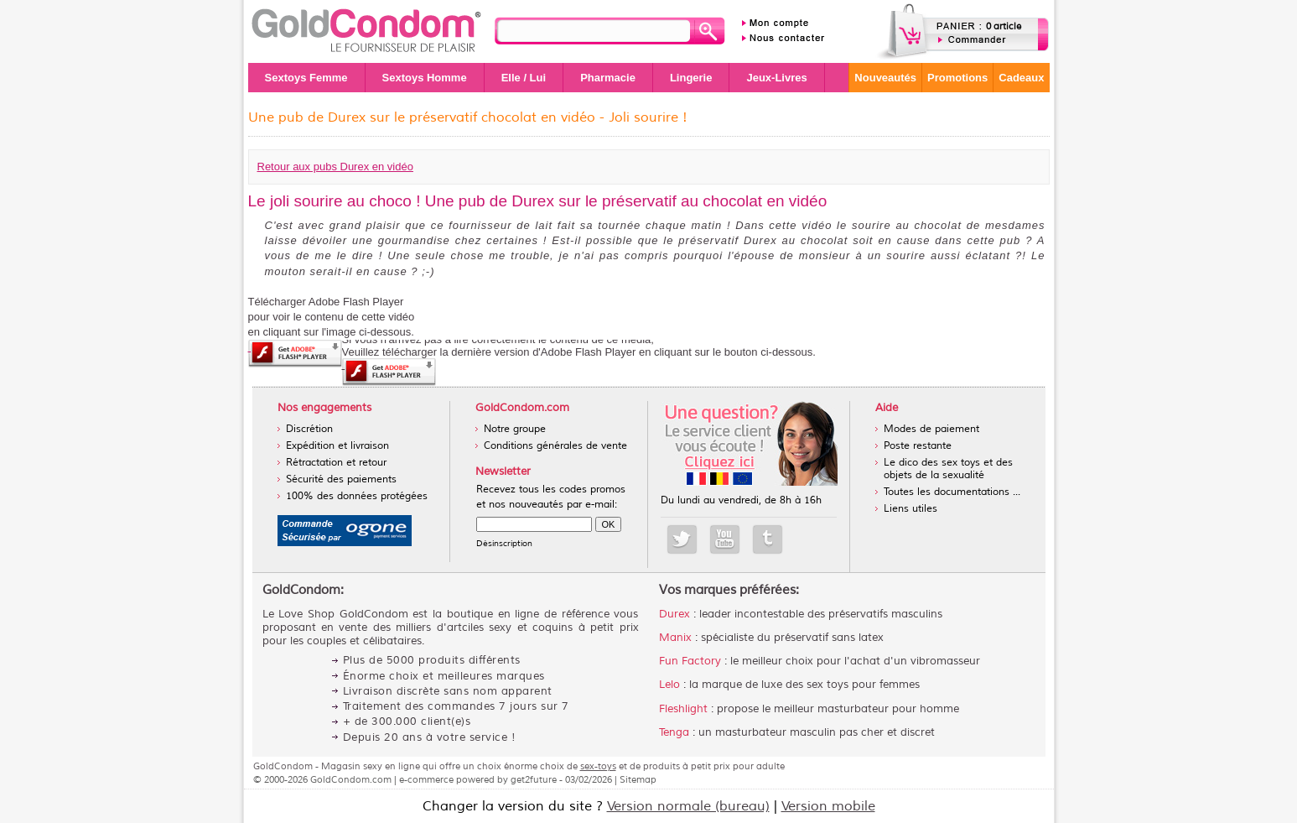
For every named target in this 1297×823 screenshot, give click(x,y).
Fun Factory (690, 661)
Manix (675, 637)
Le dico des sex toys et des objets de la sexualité (948, 469)
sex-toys (598, 766)
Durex (674, 614)
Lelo (669, 684)
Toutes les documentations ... (952, 492)
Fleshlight (683, 709)
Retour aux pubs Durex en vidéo (335, 166)
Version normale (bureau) (688, 806)
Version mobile (828, 806)
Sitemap (638, 779)
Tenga (674, 732)
